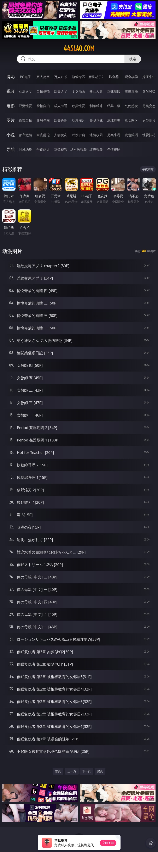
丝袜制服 (113, 91)
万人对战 (60, 77)
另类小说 (113, 135)
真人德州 (43, 77)
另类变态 (149, 106)
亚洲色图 (43, 120)
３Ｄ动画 (78, 91)
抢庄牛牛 (149, 77)
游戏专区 (78, 77)
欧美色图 (60, 120)
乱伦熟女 (131, 106)
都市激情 (25, 135)
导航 (10, 149)
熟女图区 (131, 120)
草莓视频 (60, 149)
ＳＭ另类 (149, 91)
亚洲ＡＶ (25, 91)
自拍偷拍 (43, 91)
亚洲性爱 (25, 106)
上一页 (72, 771)
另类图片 (149, 120)
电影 (10, 106)
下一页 (86, 771)
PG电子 (25, 77)
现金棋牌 (131, 77)
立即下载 (108, 843)
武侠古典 (78, 135)
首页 (58, 771)
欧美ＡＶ (60, 91)
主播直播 (131, 91)
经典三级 (113, 106)
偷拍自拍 (43, 106)
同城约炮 (25, 149)
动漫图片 (78, 120)
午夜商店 (43, 149)
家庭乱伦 (43, 135)
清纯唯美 (113, 120)
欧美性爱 (78, 106)
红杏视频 (96, 149)
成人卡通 (60, 106)
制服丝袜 (96, 106)
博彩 (10, 76)
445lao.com (79, 48)
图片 (10, 120)
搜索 (132, 59)
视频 (10, 91)
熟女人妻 (96, 91)
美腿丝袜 (96, 120)
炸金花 (114, 77)
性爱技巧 (149, 135)
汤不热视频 (78, 149)
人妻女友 (60, 135)
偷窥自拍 (25, 120)
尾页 (100, 771)
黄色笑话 (131, 135)
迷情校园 (96, 135)
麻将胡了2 (96, 77)
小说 (10, 135)
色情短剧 (113, 149)
